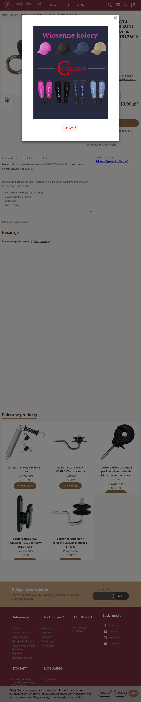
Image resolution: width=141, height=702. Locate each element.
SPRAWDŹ (70, 128)
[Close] (115, 18)
